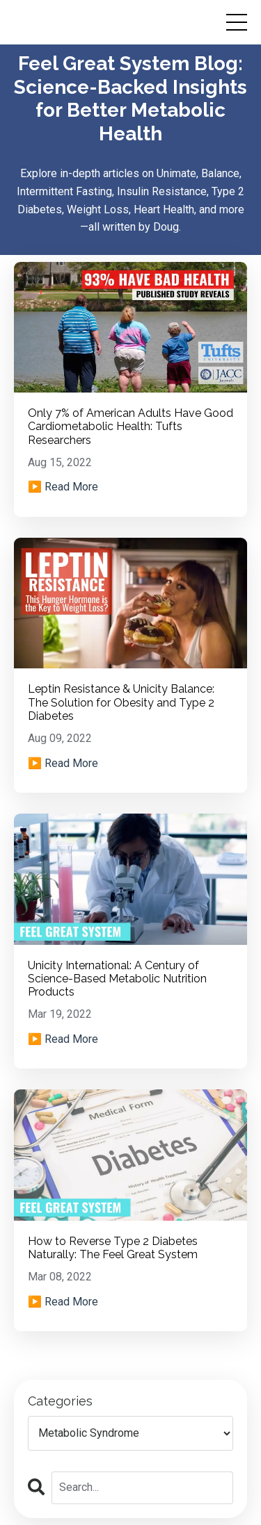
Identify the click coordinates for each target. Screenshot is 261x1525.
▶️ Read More (63, 486)
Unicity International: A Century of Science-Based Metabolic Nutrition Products (117, 978)
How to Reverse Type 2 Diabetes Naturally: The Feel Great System (113, 1248)
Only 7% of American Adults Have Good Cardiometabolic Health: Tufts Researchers (130, 426)
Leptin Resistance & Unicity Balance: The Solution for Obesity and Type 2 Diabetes (121, 702)
